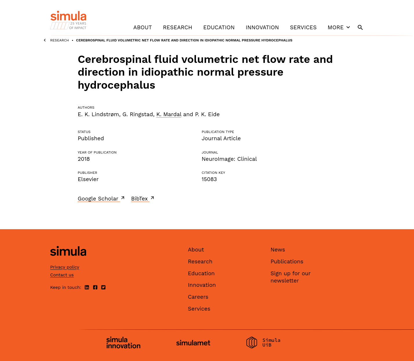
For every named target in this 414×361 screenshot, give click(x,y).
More (339, 27)
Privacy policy (64, 267)
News (277, 249)
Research (177, 27)
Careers (198, 296)
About (142, 27)
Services (303, 27)
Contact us (62, 275)
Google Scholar (102, 198)
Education (219, 27)
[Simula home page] (68, 261)
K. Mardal (168, 114)
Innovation (262, 27)
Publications (286, 261)
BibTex (143, 198)
